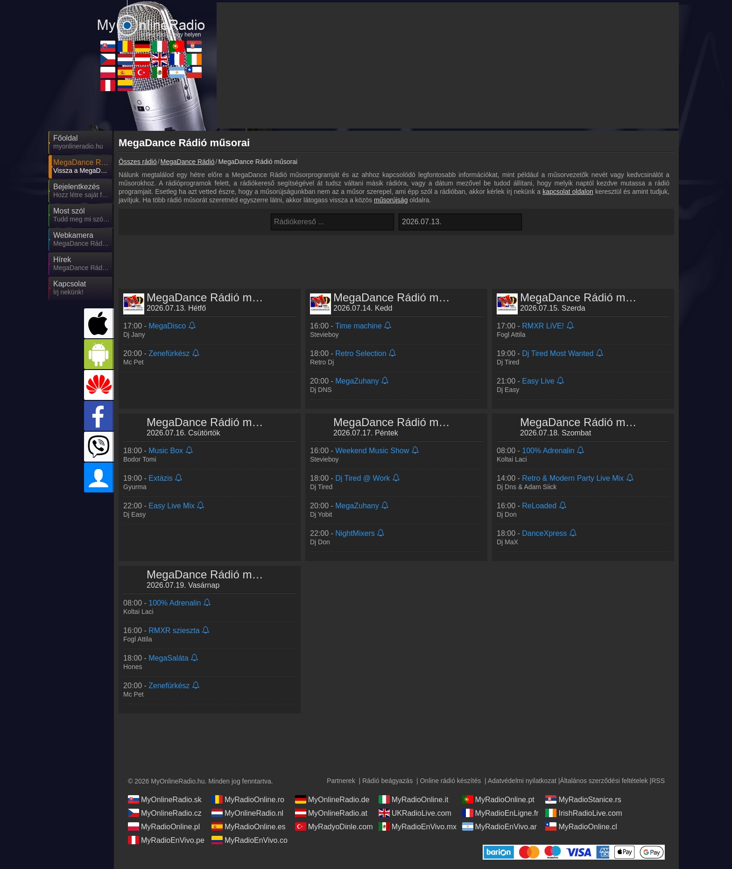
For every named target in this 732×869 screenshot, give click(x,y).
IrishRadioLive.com (583, 813)
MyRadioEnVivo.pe (166, 840)
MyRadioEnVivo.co (249, 840)
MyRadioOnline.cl (581, 826)
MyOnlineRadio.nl (247, 813)
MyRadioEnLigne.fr (500, 813)
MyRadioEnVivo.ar (499, 826)
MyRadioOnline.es (248, 826)
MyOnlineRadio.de (332, 799)
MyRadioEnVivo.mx (418, 826)
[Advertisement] (396, 258)
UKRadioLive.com (415, 813)
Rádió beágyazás (387, 780)
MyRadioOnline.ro (247, 799)
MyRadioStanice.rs (583, 799)
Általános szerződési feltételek (604, 780)
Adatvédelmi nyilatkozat (522, 780)
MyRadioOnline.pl (164, 826)
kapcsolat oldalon (567, 191)
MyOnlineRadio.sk (165, 799)
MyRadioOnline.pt (498, 799)
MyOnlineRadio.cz (165, 813)
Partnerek (341, 780)
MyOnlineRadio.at (331, 813)
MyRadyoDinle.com (334, 826)
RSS (658, 780)
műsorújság (391, 200)
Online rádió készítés (450, 780)
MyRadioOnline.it (414, 799)
